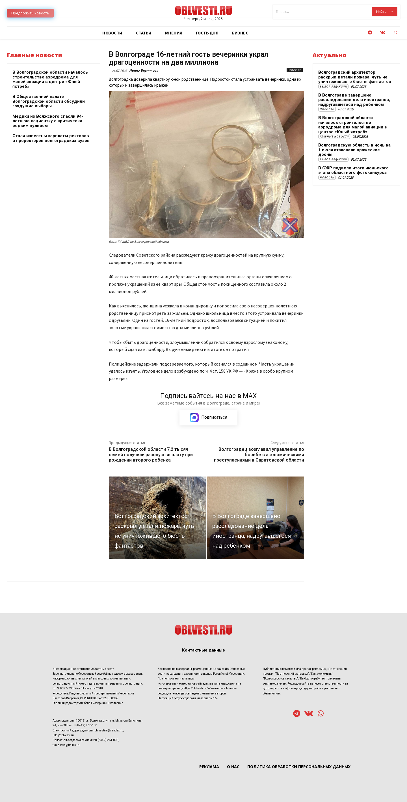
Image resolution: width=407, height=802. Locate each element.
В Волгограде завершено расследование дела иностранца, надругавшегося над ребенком (354, 100)
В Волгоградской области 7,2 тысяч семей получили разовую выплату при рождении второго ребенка (151, 455)
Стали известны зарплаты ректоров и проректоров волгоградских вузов (51, 138)
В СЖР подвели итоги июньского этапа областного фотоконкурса (353, 170)
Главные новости (334, 136)
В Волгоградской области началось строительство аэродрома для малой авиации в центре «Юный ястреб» (50, 79)
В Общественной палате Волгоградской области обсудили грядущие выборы (48, 101)
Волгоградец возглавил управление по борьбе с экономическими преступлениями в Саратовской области (259, 455)
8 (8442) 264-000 (106, 740)
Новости (295, 70)
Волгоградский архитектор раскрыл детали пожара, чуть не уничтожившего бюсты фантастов (354, 77)
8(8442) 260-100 (86, 725)
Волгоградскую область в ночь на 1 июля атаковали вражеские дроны (354, 150)
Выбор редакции (333, 86)
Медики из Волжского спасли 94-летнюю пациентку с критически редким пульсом (47, 121)
